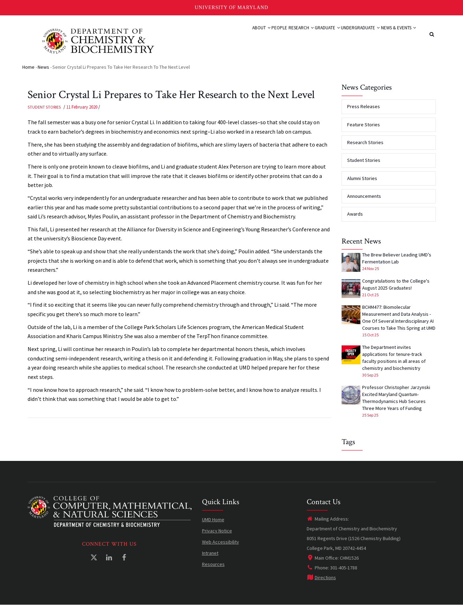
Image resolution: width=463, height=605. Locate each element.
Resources (213, 564)
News (43, 67)
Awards (355, 214)
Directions (321, 577)
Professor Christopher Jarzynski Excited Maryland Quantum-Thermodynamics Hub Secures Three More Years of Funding (396, 397)
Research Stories (365, 142)
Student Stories (44, 107)
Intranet (210, 553)
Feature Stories (363, 124)
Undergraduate (349, 35)
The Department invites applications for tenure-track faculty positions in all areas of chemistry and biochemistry (394, 357)
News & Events (394, 35)
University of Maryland (231, 7)
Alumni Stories (362, 178)
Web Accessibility (220, 542)
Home (28, 67)
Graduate (309, 35)
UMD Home (213, 519)
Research (275, 35)
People (247, 35)
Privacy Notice (217, 531)
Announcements (364, 196)
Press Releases (363, 106)
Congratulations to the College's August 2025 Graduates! (396, 284)
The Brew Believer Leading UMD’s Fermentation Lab (396, 258)
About (222, 35)
